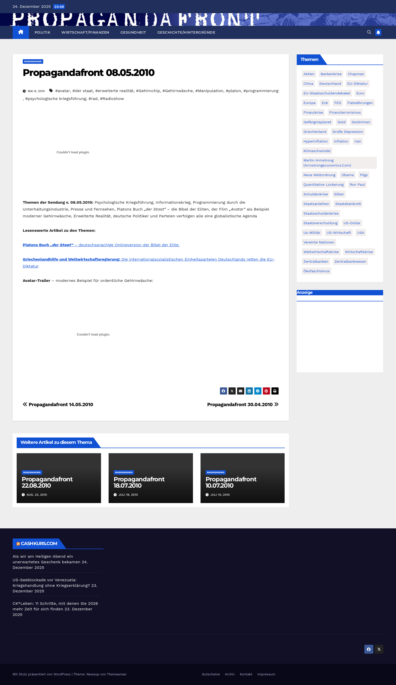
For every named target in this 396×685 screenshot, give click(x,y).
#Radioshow (112, 98)
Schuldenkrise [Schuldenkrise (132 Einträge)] (316, 194)
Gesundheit (133, 32)
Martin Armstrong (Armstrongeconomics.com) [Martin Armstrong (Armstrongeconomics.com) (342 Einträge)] (327, 162)
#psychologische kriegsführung (55, 98)
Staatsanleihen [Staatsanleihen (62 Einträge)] (316, 204)
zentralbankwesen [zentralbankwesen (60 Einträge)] (350, 261)
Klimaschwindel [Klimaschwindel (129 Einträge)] (317, 151)
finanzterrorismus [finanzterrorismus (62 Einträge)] (345, 112)
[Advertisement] (340, 338)
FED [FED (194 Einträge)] (337, 103)
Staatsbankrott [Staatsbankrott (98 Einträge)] (348, 204)
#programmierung (261, 90)
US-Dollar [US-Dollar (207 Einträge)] (352, 223)
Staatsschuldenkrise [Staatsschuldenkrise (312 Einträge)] (321, 213)
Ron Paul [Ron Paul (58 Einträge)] (357, 184)
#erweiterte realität (114, 90)
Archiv (230, 674)
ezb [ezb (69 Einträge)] (325, 103)
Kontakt (246, 674)
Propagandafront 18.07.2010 (139, 482)
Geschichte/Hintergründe (186, 32)
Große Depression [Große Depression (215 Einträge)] (348, 132)
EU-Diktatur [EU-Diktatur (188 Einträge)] (357, 83)
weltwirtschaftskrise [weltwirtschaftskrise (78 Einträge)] (321, 252)
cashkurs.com (39, 543)
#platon (233, 90)
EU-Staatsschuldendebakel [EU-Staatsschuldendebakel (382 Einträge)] (327, 93)
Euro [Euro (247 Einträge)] (360, 93)
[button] (369, 32)
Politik (43, 32)
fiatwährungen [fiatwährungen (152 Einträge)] (360, 103)
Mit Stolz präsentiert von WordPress (42, 674)
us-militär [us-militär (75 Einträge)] (312, 233)
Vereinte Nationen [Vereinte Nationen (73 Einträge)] (319, 242)
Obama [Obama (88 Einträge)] (347, 175)
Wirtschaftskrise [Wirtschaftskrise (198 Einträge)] (359, 252)
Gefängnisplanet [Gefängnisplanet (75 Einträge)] (317, 122)
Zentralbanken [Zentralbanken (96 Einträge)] (316, 261)
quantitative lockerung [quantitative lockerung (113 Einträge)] (324, 184)
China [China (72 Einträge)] (308, 83)
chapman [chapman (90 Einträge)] (356, 74)
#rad (93, 98)
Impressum (266, 674)
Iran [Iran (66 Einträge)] (358, 141)
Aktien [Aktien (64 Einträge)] (309, 74)
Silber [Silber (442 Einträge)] (339, 194)
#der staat (82, 90)
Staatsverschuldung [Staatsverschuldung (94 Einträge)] (321, 223)
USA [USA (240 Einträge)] (360, 233)
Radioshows (33, 61)
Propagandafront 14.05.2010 (58, 404)
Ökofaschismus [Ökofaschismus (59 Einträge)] (317, 271)
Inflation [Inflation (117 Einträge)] (341, 141)
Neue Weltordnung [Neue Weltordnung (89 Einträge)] (319, 175)
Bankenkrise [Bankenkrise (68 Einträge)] (330, 74)
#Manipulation (209, 90)
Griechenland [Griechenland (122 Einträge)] (315, 132)
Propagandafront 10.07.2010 (231, 482)
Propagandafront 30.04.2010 (243, 404)
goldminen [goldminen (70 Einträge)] (361, 122)
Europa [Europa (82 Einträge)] (310, 103)
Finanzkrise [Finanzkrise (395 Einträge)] (313, 112)
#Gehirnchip (148, 90)
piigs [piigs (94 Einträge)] (364, 175)
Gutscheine (211, 674)
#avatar (62, 90)
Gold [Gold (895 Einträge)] (341, 122)
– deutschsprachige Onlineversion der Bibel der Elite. (101, 244)
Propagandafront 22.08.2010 (47, 482)
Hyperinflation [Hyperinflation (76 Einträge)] (316, 141)
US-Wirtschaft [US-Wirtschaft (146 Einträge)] (339, 233)
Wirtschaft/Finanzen (85, 32)
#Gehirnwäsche (177, 90)
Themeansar (117, 674)
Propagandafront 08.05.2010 (88, 72)
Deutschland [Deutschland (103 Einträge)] (330, 83)
